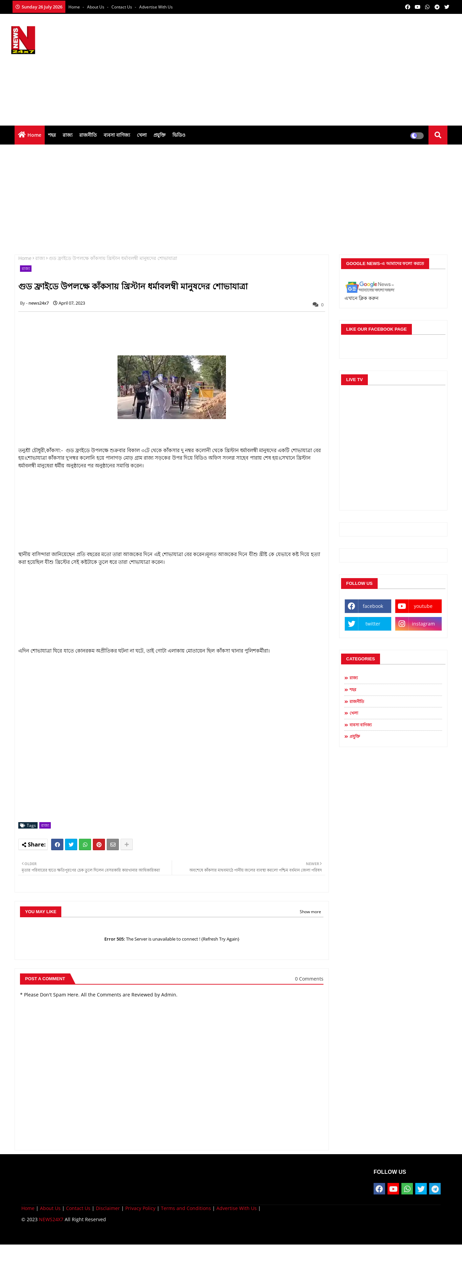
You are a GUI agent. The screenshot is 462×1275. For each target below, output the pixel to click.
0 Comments (309, 978)
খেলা (142, 135)
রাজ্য (67, 135)
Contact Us (78, 1208)
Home (74, 7)
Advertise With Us (156, 7)
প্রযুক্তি (159, 135)
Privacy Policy (140, 1208)
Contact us (122, 7)
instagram (423, 623)
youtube (423, 606)
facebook (373, 606)
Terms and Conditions (186, 1208)
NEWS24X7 (51, 1219)
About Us (96, 7)
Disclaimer (108, 1208)
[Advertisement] (328, 68)
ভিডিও (178, 135)
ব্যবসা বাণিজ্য (117, 135)
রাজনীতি (88, 135)
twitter (372, 623)
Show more (310, 912)
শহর (52, 135)
